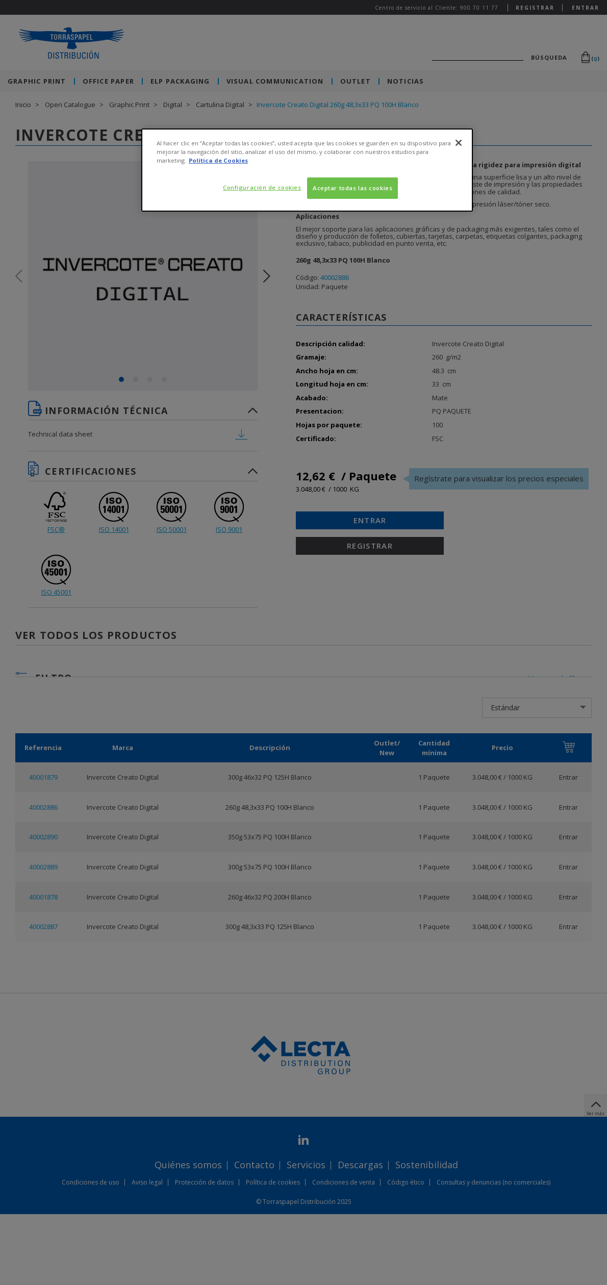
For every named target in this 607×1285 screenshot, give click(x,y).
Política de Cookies (218, 160)
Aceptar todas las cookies (352, 188)
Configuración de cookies (262, 187)
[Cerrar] (458, 143)
